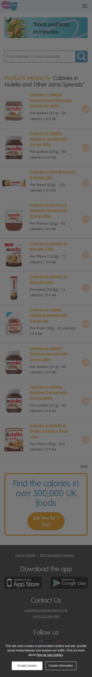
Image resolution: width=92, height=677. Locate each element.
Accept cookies (27, 665)
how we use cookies (50, 655)
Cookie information (61, 665)
